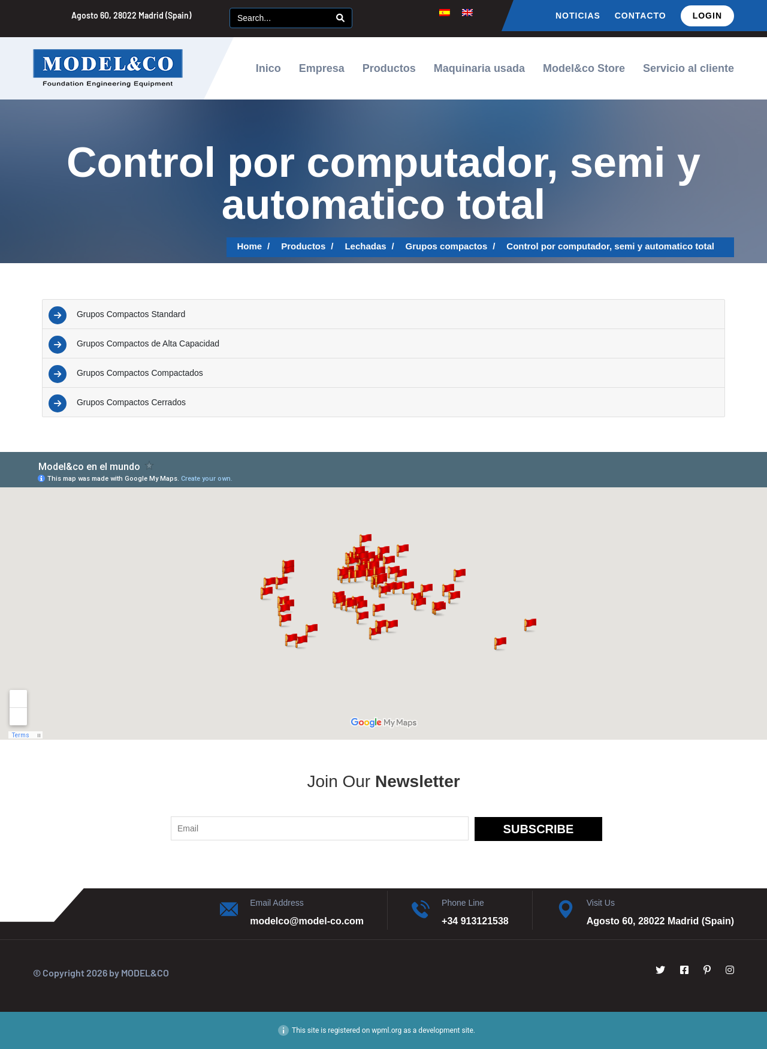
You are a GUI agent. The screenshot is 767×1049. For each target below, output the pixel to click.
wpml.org (386, 1030)
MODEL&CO (145, 972)
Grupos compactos (447, 246)
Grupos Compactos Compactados (140, 373)
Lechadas (365, 246)
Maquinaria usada (479, 68)
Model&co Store (584, 68)
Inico (268, 68)
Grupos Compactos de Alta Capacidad (148, 343)
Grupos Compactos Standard (131, 314)
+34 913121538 (475, 921)
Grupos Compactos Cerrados (131, 402)
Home (249, 246)
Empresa (322, 68)
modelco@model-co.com (307, 921)
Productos (389, 68)
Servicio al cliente (688, 68)
